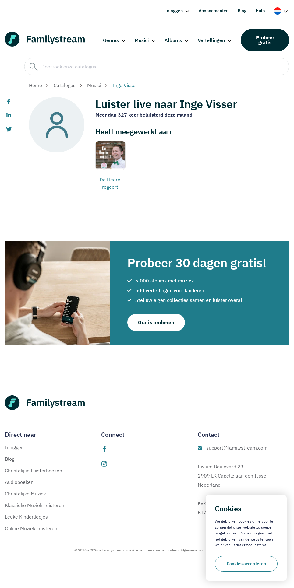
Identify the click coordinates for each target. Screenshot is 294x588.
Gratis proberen (156, 322)
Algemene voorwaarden (200, 550)
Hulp (260, 10)
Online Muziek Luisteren (31, 528)
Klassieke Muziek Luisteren (34, 505)
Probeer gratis (265, 39)
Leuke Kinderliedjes (26, 517)
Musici (142, 40)
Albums (173, 40)
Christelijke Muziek (25, 494)
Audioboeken (19, 482)
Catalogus (65, 85)
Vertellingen (211, 40)
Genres (111, 40)
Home (35, 85)
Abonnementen (213, 10)
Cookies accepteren (246, 563)
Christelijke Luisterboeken (33, 470)
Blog (242, 10)
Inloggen (174, 10)
